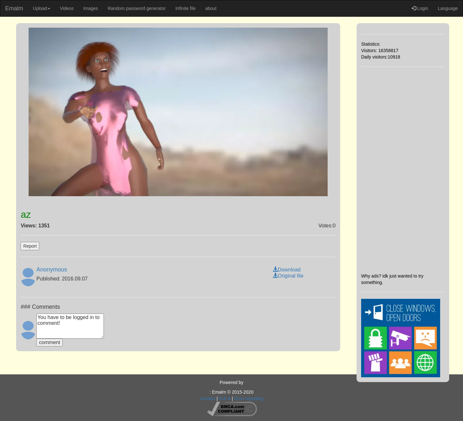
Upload (41, 8)
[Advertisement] (402, 169)
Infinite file (185, 8)
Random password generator (137, 8)
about (210, 8)
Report (30, 246)
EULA (225, 398)
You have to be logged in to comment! (70, 326)
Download (287, 269)
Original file (288, 276)
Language (448, 8)
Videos (67, 8)
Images (90, 8)
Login (420, 8)
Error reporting (248, 398)
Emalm (14, 8)
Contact (207, 398)
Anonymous (51, 269)
